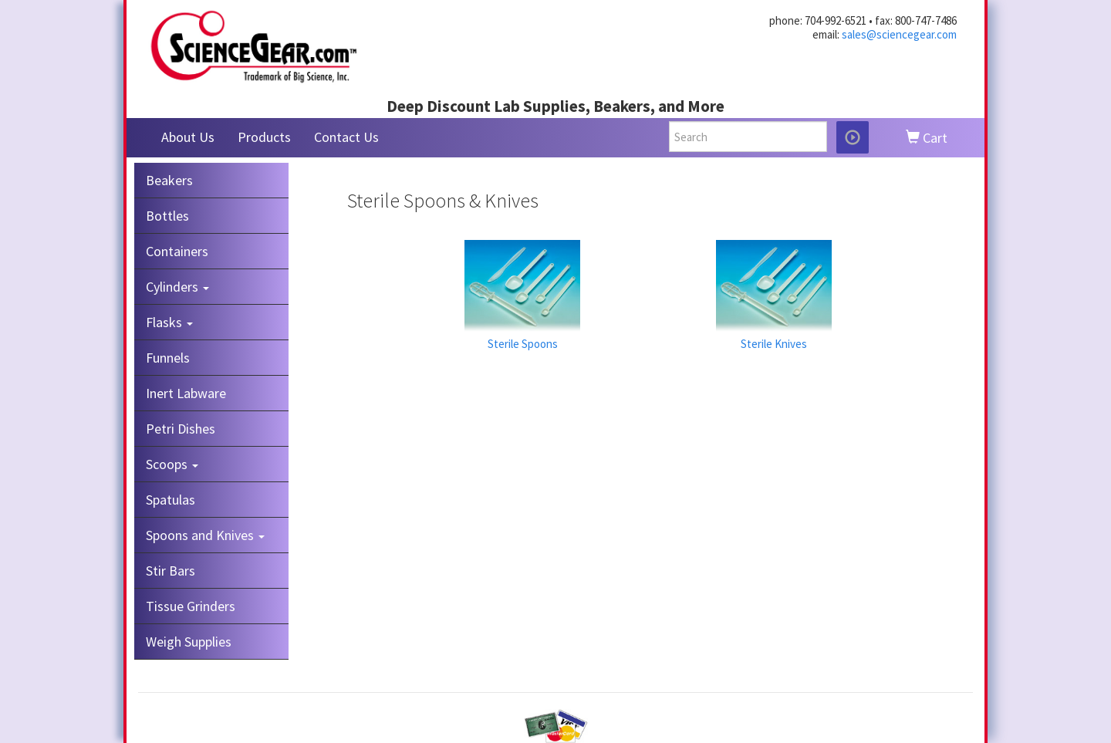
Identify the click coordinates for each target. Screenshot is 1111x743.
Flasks (169, 322)
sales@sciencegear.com (899, 34)
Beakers (169, 180)
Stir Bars (170, 570)
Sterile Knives (774, 343)
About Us (187, 137)
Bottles (167, 216)
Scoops (172, 464)
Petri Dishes (180, 428)
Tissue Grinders (190, 606)
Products (264, 137)
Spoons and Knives (205, 535)
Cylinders (177, 287)
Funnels (168, 357)
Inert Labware (186, 393)
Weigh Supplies (188, 641)
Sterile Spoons (523, 343)
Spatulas (170, 499)
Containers (177, 251)
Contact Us (346, 137)
